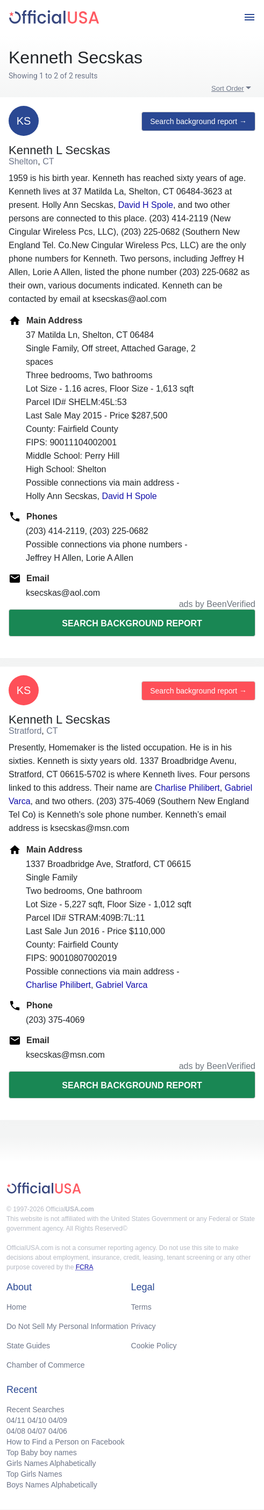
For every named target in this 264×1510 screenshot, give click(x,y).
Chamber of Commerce (45, 1365)
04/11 (15, 1420)
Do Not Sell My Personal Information (67, 1326)
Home (16, 1307)
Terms (141, 1307)
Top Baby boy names (41, 1452)
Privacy (143, 1326)
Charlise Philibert (187, 787)
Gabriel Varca (122, 984)
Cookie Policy (154, 1345)
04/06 (57, 1431)
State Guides (28, 1345)
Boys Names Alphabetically (51, 1484)
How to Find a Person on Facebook (65, 1441)
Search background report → (198, 121)
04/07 (36, 1431)
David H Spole (145, 204)
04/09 (57, 1420)
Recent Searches (35, 1409)
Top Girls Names (34, 1474)
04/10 (36, 1420)
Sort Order (227, 88)
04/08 (15, 1431)
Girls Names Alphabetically (51, 1463)
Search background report (132, 623)
